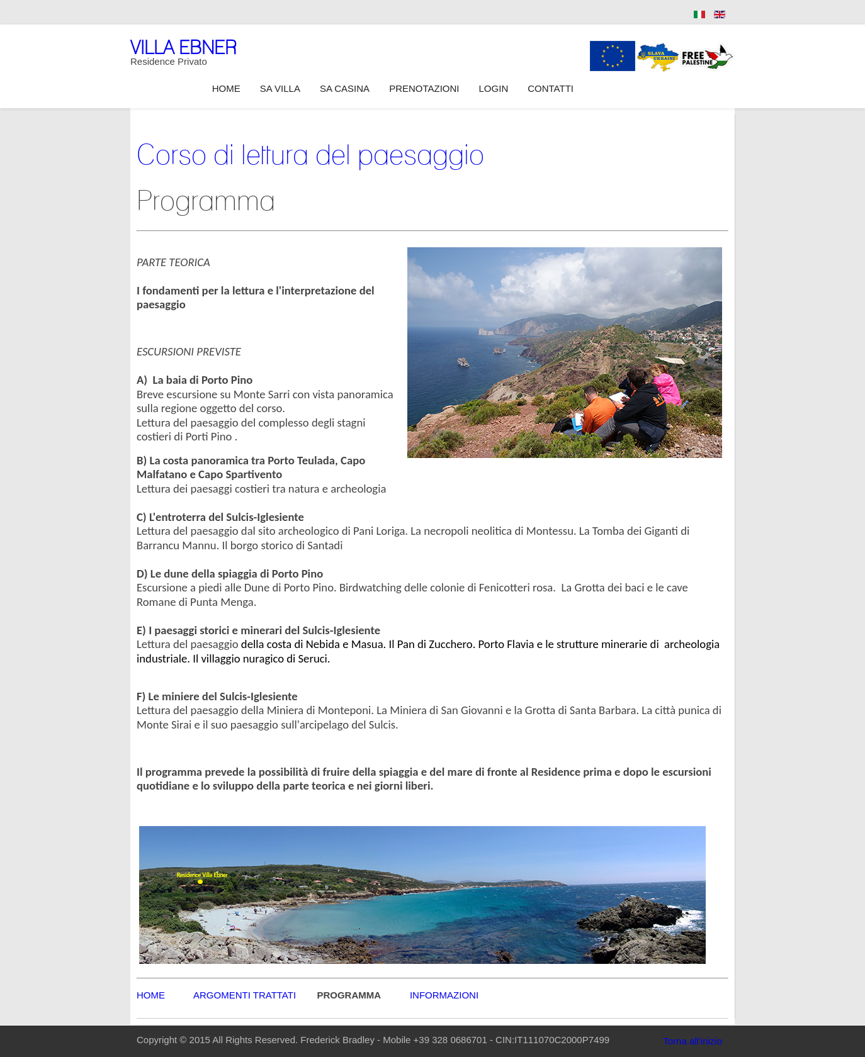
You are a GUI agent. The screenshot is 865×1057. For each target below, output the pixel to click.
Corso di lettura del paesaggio (310, 154)
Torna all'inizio (692, 1041)
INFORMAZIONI (444, 995)
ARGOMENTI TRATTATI (244, 995)
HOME (165, 995)
